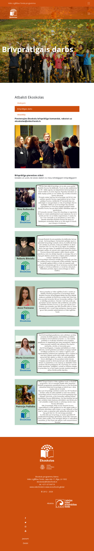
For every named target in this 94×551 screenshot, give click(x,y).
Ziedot (25, 543)
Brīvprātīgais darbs (24, 109)
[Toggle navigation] (89, 3)
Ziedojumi (21, 103)
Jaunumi (25, 538)
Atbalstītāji (21, 114)
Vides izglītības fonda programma (22, 3)
